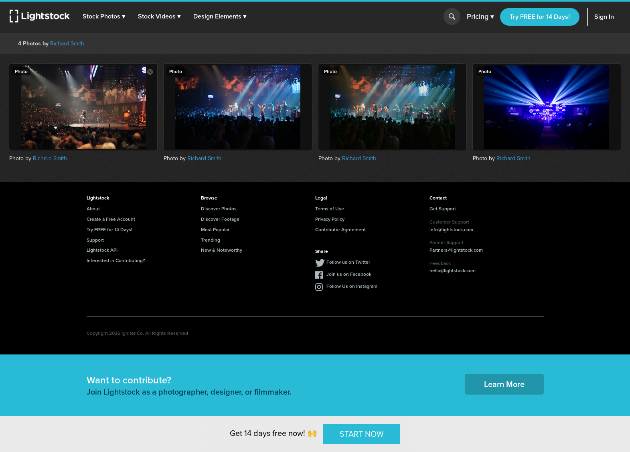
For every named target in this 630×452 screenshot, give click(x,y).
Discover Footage (220, 219)
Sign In (604, 16)
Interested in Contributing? (116, 260)
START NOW (362, 433)
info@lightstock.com (451, 229)
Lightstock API (102, 249)
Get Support (442, 208)
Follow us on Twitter (348, 262)
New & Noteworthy (221, 249)
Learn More (504, 384)
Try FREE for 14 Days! (540, 16)
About (93, 208)
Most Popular (215, 229)
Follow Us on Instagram (351, 286)
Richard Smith (67, 43)
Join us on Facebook (348, 274)
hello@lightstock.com (452, 270)
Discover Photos (219, 208)
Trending (210, 239)
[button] (104, 16)
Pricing (480, 17)
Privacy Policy (329, 219)
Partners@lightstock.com (456, 249)
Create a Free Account (111, 219)
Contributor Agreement (340, 229)
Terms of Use (329, 208)
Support (95, 239)
